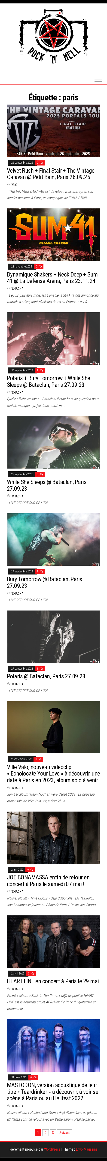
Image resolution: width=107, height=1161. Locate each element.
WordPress (52, 1149)
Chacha (18, 289)
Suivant (64, 1133)
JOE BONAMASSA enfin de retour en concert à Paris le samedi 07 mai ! (48, 880)
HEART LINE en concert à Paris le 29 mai (53, 981)
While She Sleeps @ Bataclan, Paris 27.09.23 (46, 485)
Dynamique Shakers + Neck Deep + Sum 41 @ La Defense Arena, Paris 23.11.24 (52, 278)
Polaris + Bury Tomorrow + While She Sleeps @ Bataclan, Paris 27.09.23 (48, 381)
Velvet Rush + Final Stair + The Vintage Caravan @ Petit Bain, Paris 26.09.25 (51, 174)
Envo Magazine (87, 1149)
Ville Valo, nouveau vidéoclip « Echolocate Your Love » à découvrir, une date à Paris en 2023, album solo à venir (53, 774)
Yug (14, 185)
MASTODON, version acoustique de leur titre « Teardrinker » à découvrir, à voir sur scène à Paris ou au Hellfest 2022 (53, 1092)
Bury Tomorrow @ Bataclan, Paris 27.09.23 (44, 582)
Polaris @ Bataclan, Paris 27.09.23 (46, 676)
